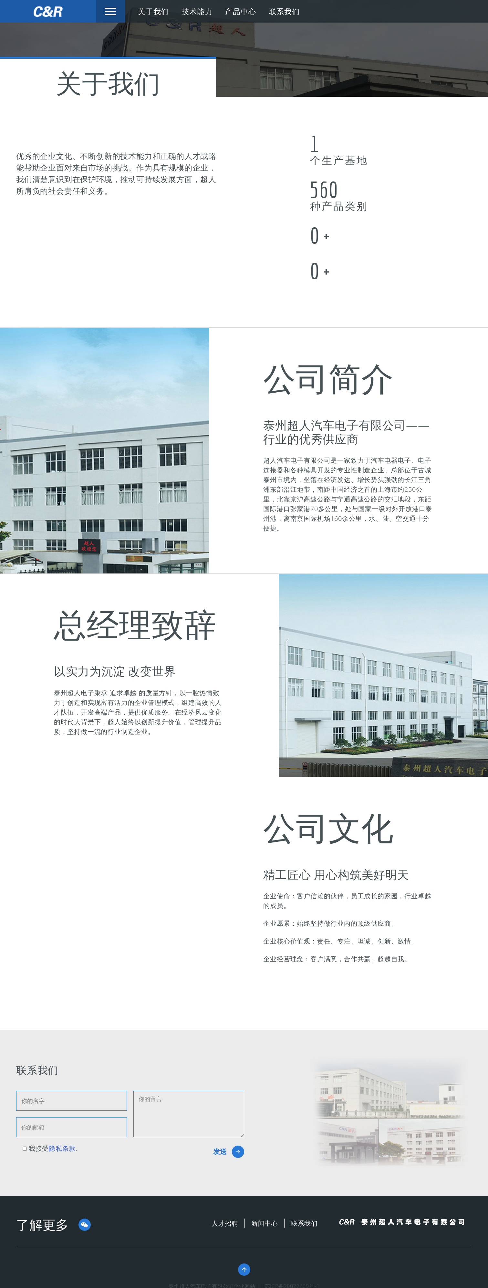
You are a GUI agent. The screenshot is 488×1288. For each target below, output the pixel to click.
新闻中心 (264, 1223)
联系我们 (284, 11)
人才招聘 (225, 1223)
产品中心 (240, 11)
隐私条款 (62, 1148)
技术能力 (197, 11)
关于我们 (153, 11)
